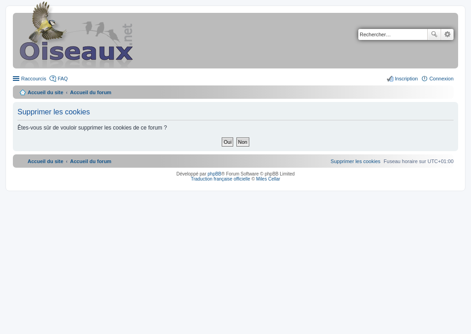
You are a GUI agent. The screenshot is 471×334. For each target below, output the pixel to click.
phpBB (214, 173)
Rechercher (434, 34)
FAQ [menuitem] (62, 78)
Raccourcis (33, 78)
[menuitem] (355, 161)
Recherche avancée (447, 34)
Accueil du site (45, 92)
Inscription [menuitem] (406, 78)
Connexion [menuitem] (441, 78)
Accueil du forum (90, 92)
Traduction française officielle (220, 178)
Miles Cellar (268, 178)
